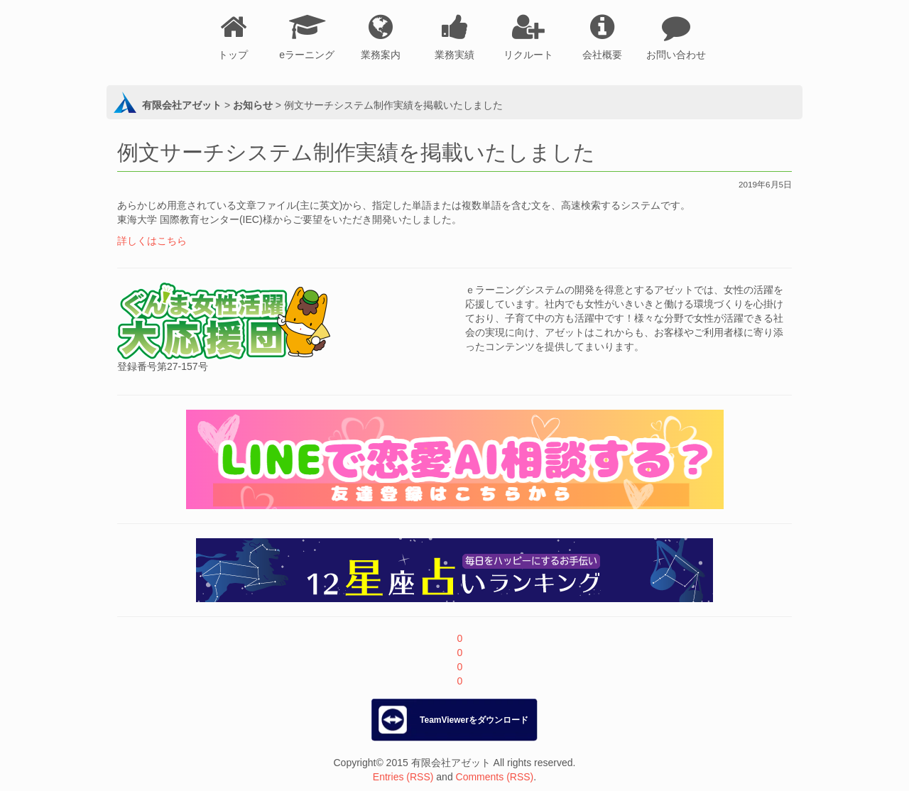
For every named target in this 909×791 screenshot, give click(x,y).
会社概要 (602, 54)
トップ (233, 54)
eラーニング (306, 54)
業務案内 (381, 54)
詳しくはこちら (152, 240)
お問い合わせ (676, 54)
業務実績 (454, 54)
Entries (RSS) (403, 776)
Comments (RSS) (495, 776)
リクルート (528, 54)
